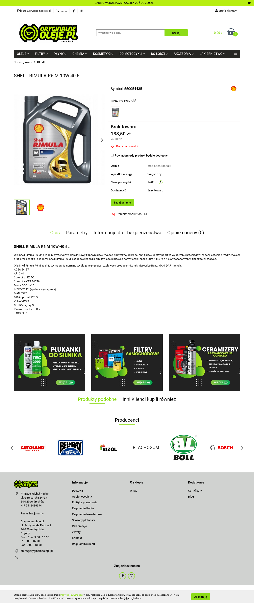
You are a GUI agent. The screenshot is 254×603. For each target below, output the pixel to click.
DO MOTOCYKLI (132, 54)
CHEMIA (79, 54)
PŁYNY (60, 54)
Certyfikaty (195, 490)
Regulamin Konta (83, 508)
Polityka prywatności (85, 502)
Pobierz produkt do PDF (129, 214)
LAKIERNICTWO (212, 54)
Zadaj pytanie (122, 202)
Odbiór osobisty (82, 496)
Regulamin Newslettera (87, 514)
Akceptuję (200, 596)
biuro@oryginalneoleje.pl (37, 550)
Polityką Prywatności (71, 594)
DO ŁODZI (159, 54)
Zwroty (76, 532)
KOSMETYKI (103, 54)
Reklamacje (79, 526)
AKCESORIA (184, 54)
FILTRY (41, 54)
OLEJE (23, 54)
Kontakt (77, 538)
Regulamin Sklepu (83, 544)
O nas (133, 490)
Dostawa (77, 490)
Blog (191, 496)
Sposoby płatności (83, 520)
